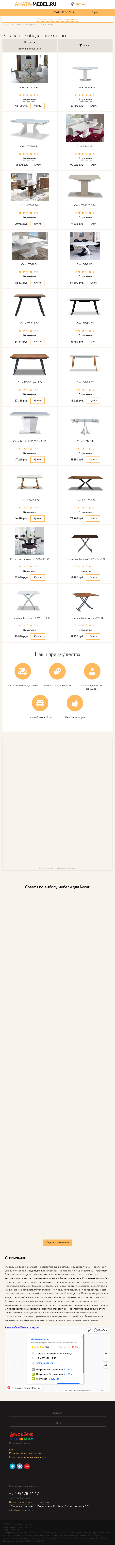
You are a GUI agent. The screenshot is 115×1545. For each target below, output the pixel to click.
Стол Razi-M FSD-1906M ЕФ (29, 441)
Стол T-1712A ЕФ (85, 500)
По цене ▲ (29, 42)
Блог (12, 1450)
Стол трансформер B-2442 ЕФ (85, 618)
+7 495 (63, 12)
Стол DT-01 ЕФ (85, 147)
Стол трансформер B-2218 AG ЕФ (29, 559)
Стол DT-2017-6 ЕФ (85, 205)
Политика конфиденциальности (27, 1457)
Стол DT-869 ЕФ (29, 323)
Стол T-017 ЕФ (85, 441)
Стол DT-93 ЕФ (85, 323)
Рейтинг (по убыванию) (30, 49)
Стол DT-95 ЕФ (85, 382)
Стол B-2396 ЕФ (85, 88)
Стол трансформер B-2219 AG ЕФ (85, 559)
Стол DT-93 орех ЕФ (30, 382)
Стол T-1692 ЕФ (30, 500)
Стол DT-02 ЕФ (29, 205)
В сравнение (29, 99)
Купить (37, 106)
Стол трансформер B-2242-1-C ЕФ (30, 618)
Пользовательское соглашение (27, 1453)
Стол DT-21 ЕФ (29, 264)
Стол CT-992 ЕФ (29, 147)
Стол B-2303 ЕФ (29, 88)
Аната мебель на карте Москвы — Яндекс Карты (57, 868)
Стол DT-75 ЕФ (85, 264)
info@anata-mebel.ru (21, 1510)
